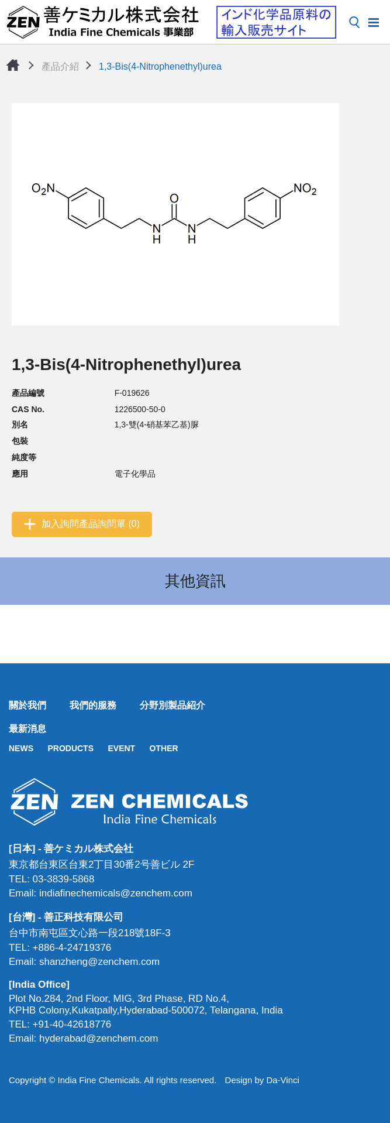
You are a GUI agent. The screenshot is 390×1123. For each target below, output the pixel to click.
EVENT (121, 748)
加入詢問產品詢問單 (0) (91, 524)
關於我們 (27, 705)
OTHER (164, 748)
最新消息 (27, 729)
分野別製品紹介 (172, 705)
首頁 (13, 65)
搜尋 (354, 22)
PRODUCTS (70, 748)
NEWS (21, 748)
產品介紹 (60, 66)
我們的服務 (93, 705)
